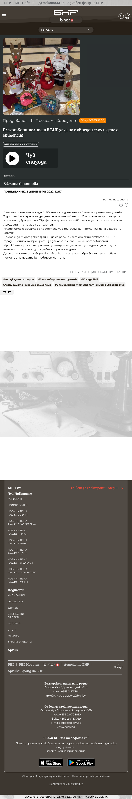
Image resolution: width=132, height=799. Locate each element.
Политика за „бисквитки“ (66, 783)
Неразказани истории (20, 144)
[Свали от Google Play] (81, 762)
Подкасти (16, 590)
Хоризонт (15, 498)
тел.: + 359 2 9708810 (66, 714)
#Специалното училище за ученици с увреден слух (89, 284)
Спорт (12, 629)
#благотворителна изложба (57, 279)
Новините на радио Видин (18, 551)
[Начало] (66, 12)
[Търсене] (89, 29)
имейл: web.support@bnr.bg (66, 695)
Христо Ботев (17, 505)
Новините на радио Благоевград (22, 522)
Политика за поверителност (91, 776)
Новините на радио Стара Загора (22, 570)
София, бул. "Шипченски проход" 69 (66, 710)
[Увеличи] (121, 205)
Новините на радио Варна (17, 542)
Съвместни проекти (16, 615)
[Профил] (128, 16)
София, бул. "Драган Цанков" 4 (66, 687)
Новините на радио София (18, 513)
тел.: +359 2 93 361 (66, 691)
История (14, 623)
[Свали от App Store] (51, 762)
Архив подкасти (20, 642)
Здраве (13, 607)
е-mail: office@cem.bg (66, 722)
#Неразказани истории (18, 279)
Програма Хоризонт (56, 120)
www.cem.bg (66, 727)
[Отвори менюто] (4, 16)
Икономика (16, 595)
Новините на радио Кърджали (20, 561)
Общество (15, 601)
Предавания (15, 120)
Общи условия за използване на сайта (45, 776)
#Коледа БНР (89, 279)
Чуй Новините (20, 494)
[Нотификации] (121, 16)
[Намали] (126, 205)
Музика (13, 635)
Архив (13, 650)
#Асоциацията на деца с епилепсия (27, 284)
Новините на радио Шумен (18, 580)
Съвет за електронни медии (97, 488)
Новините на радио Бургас (17, 532)
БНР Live (14, 488)
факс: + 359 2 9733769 (66, 718)
